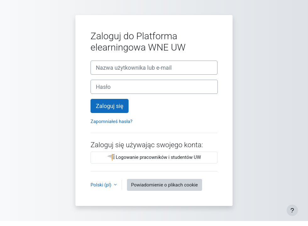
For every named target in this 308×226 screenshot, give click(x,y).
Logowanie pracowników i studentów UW (154, 157)
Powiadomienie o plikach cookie (164, 185)
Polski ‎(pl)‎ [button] (102, 185)
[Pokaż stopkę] (292, 210)
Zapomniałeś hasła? (111, 121)
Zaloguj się (109, 106)
